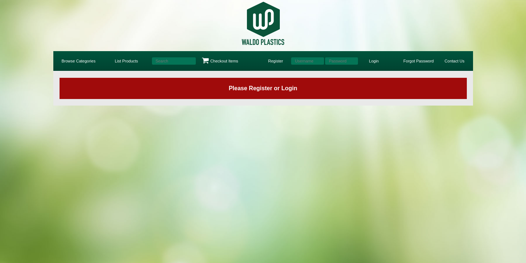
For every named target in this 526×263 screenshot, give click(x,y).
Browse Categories (79, 61)
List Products (126, 61)
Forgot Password (418, 61)
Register (275, 61)
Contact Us (454, 61)
